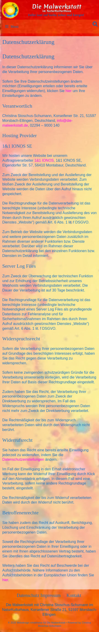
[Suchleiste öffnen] (95, 24)
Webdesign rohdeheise (30, 622)
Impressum (50, 595)
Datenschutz (28, 595)
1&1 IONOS (44, 160)
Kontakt (73, 595)
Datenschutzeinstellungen (23, 459)
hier (69, 91)
